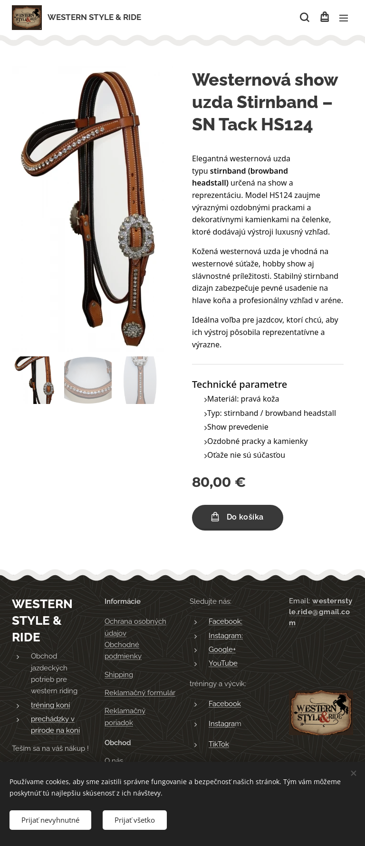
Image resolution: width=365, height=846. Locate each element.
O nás (114, 761)
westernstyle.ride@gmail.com (321, 612)
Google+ (222, 649)
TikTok (219, 744)
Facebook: (225, 622)
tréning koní (50, 705)
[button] (304, 18)
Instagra (222, 724)
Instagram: (226, 635)
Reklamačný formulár (140, 693)
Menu (343, 18)
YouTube (223, 663)
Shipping (119, 674)
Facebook (225, 703)
